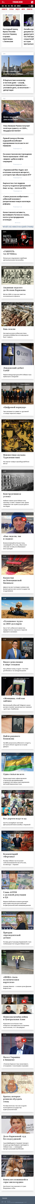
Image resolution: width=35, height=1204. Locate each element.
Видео (18, 9)
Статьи (11, 9)
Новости (4, 9)
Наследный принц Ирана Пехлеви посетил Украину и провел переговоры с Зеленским (10, 35)
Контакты (4, 1198)
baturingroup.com (19, 1202)
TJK (9, 6)
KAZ (3, 6)
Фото (23, 9)
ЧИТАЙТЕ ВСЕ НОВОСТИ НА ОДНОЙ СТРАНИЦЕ (18, 226)
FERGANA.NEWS (18, 2)
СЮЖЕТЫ (29, 9)
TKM (12, 6)
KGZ (6, 6)
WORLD (19, 6)
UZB (15, 6)
